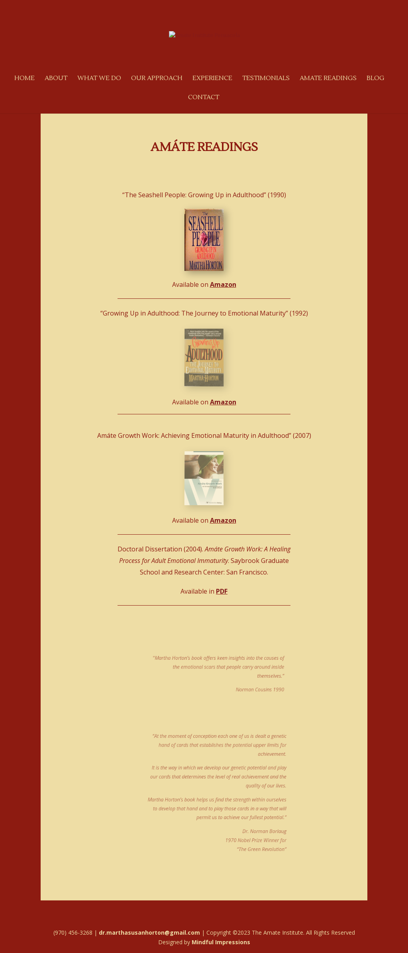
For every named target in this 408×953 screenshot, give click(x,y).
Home (24, 78)
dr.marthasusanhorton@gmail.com (149, 932)
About (56, 78)
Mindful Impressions (221, 942)
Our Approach (156, 78)
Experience (212, 78)
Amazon (223, 284)
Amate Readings (328, 78)
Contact (203, 97)
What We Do (99, 78)
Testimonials (266, 78)
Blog (375, 78)
